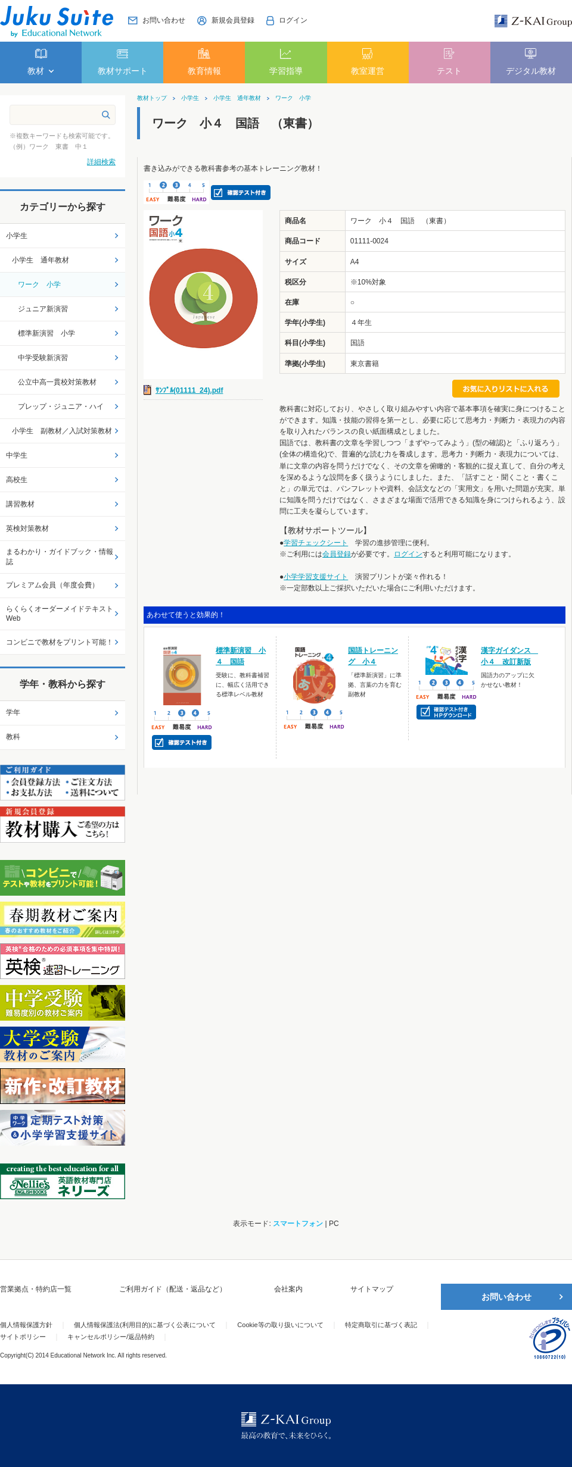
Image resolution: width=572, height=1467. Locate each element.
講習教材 (20, 504)
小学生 (190, 98)
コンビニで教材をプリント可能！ (59, 642)
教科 (13, 737)
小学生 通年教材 (237, 98)
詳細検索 (101, 162)
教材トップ (152, 98)
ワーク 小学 (293, 98)
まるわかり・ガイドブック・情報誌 (59, 557)
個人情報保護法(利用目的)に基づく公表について (145, 1324)
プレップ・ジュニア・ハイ (61, 406)
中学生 (16, 455)
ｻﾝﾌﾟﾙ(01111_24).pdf (189, 390)
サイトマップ (371, 1289)
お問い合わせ (506, 1297)
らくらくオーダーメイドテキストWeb (59, 614)
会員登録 (336, 554)
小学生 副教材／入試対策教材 (62, 431)
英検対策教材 (27, 528)
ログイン (408, 554)
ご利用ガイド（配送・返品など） (172, 1289)
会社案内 (288, 1289)
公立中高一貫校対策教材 (57, 382)
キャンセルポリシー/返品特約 (110, 1336)
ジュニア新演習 (43, 309)
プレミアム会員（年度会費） (52, 585)
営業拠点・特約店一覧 (36, 1289)
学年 (13, 712)
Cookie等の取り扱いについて (280, 1324)
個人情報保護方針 (26, 1324)
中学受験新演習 (43, 358)
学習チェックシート (316, 543)
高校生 (16, 480)
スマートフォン (298, 1223)
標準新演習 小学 (46, 333)
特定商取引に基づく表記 (381, 1324)
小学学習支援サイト (316, 577)
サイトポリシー (23, 1336)
